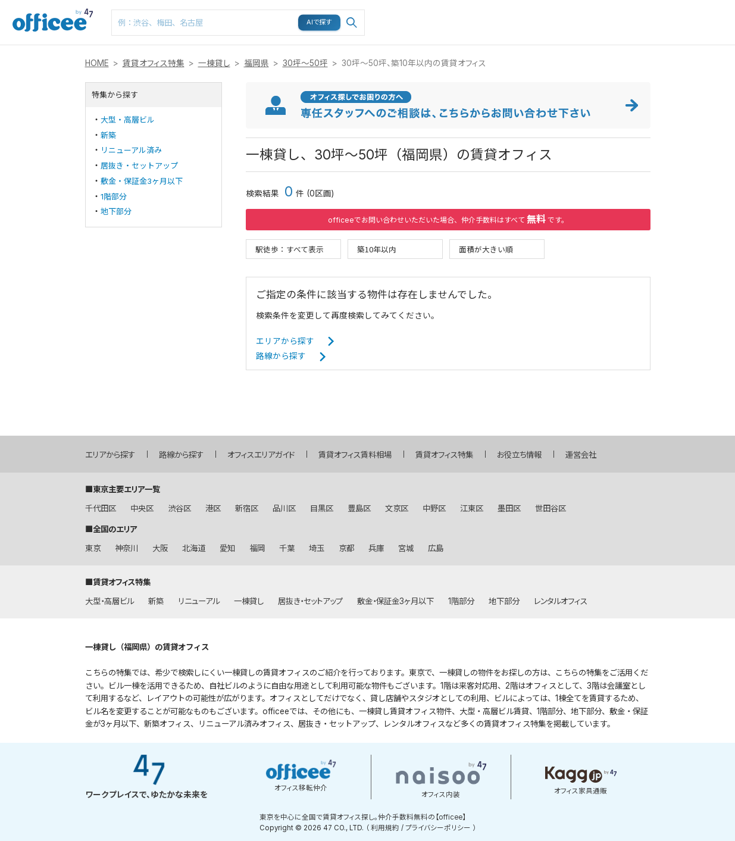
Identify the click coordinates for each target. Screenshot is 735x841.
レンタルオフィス (560, 601)
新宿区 (246, 508)
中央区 (142, 508)
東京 (93, 548)
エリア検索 (441, 12)
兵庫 (376, 548)
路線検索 (485, 6)
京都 (346, 548)
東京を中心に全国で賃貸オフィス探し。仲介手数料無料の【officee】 (362, 817)
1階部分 (114, 196)
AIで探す (319, 22)
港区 (213, 508)
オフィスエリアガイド (261, 454)
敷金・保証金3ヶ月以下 (142, 181)
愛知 (227, 548)
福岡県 (256, 63)
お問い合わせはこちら (712, 18)
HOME (97, 63)
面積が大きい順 (486, 249)
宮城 (406, 548)
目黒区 (321, 508)
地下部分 (116, 211)
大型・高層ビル (128, 119)
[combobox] (238, 22)
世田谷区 (550, 508)
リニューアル (199, 601)
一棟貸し (214, 63)
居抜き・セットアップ (139, 165)
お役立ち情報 (519, 454)
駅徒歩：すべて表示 (289, 249)
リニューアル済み (131, 150)
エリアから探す (285, 341)
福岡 (257, 548)
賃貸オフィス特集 (153, 63)
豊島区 (359, 508)
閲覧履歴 (620, 6)
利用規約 (385, 828)
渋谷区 (179, 508)
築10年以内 (376, 249)
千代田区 (100, 508)
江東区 (471, 508)
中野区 (434, 508)
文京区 (396, 508)
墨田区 (509, 508)
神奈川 (126, 548)
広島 (435, 548)
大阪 (160, 548)
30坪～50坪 (305, 63)
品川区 (284, 508)
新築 (108, 135)
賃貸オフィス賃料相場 (355, 454)
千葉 (287, 548)
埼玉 (316, 548)
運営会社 (580, 454)
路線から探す (281, 356)
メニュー (664, 6)
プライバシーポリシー (438, 828)
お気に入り (576, 12)
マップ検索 (531, 12)
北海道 (193, 548)
